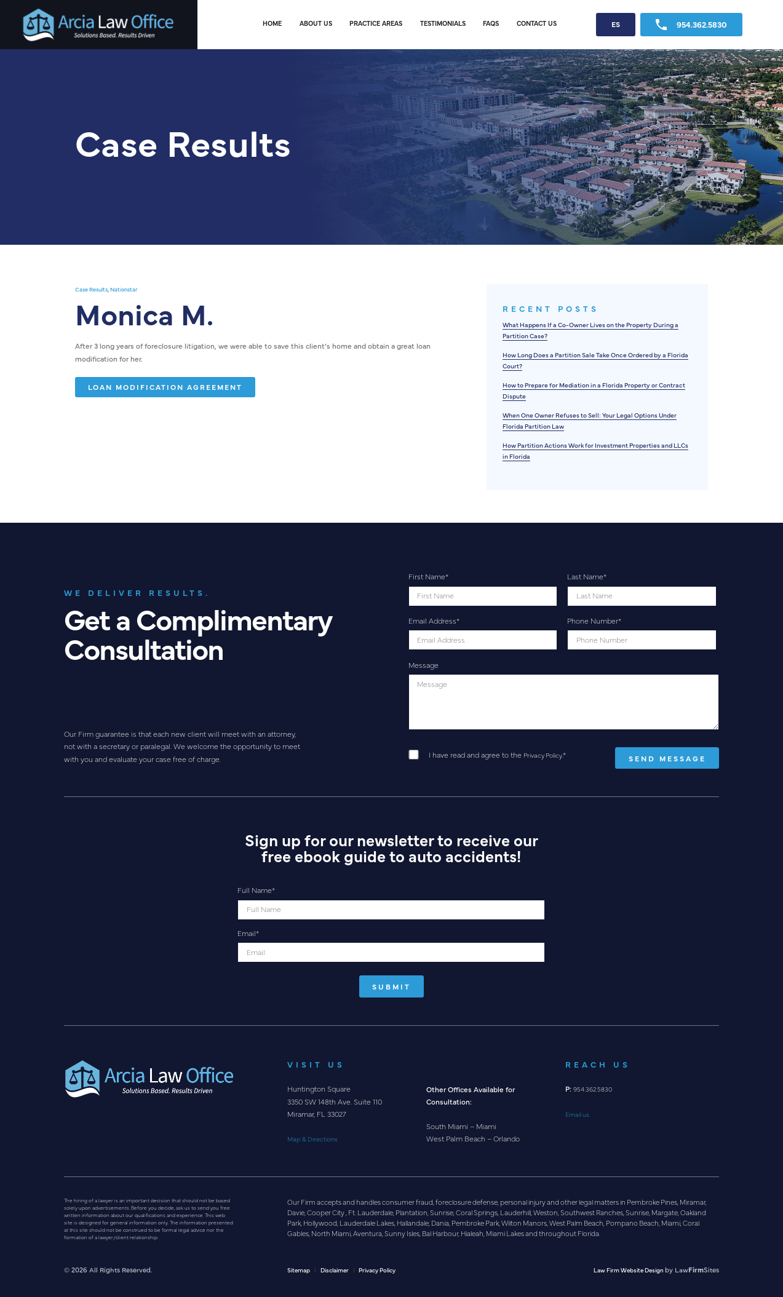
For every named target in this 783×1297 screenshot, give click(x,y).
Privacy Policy (545, 755)
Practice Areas (375, 23)
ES (615, 24)
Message (423, 665)
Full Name (256, 890)
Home (272, 23)
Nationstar (132, 288)
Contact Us (537, 23)
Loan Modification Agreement (165, 387)
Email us (579, 1114)
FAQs (491, 23)
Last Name (586, 576)
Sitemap (300, 1269)
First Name (428, 576)
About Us (316, 23)
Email (248, 933)
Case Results (94, 288)
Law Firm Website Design (623, 1269)
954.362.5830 (691, 24)
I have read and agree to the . (500, 755)
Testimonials (443, 23)
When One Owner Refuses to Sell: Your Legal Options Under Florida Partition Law (593, 420)
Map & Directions (315, 1138)
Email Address (433, 620)
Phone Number (594, 620)
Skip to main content (0, 0)
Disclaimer (340, 1269)
